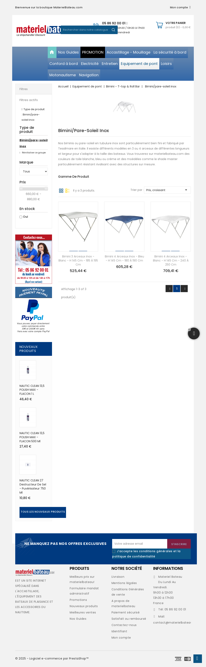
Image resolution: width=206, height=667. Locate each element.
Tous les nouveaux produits (43, 512)
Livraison (118, 577)
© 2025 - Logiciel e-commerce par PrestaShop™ (51, 658)
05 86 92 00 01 (115, 23)
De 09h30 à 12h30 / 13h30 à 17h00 (123, 28)
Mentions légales (124, 583)
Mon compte (121, 638)
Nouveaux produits (84, 606)
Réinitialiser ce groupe (33, 152)
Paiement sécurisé (126, 612)
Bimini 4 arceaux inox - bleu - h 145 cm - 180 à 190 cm (124, 258)
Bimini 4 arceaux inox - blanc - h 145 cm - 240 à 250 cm (171, 260)
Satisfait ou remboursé (129, 619)
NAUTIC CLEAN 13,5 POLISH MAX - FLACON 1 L (32, 390)
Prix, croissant (167, 189)
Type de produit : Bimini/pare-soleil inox (33, 114)
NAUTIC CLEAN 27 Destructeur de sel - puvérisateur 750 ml (33, 486)
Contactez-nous (124, 625)
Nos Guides (78, 619)
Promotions (78, 600)
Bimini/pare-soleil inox (34, 143)
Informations (168, 568)
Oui (25, 217)
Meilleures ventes (83, 612)
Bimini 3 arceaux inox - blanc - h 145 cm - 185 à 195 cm (78, 260)
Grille (61, 190)
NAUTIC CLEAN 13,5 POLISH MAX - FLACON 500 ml (32, 437)
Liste (67, 190)
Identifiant (119, 631)
